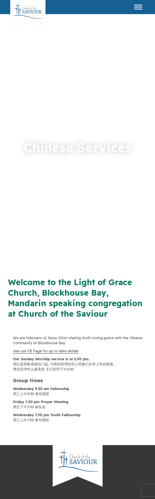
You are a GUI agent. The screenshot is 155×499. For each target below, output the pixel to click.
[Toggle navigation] (138, 7)
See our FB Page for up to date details (46, 351)
